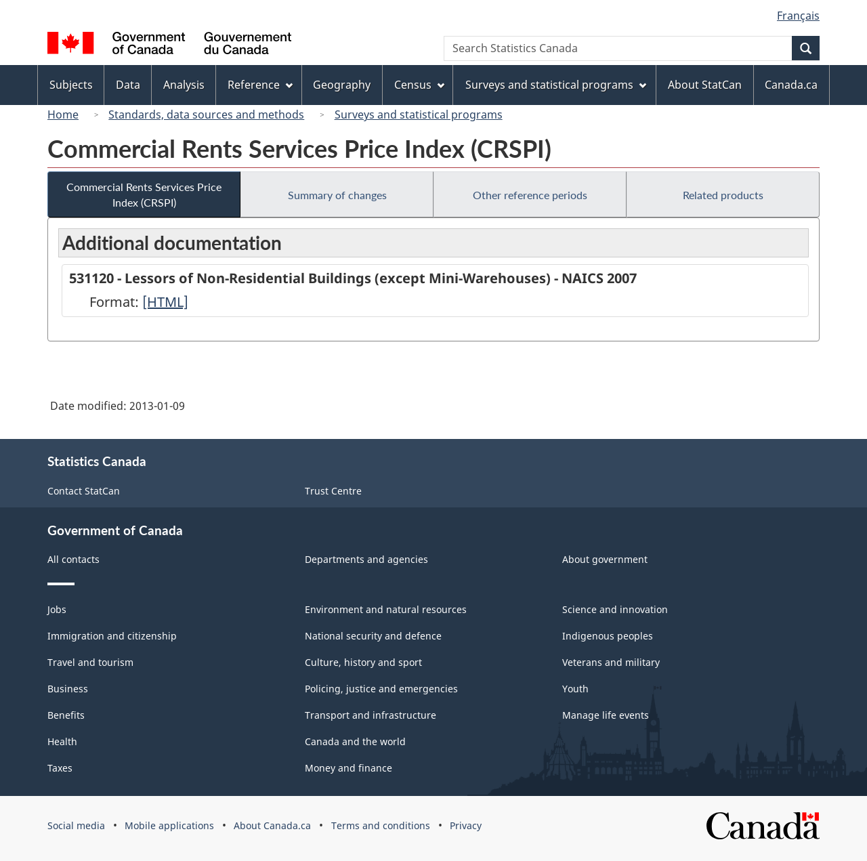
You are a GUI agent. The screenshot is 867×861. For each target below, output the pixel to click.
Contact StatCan (83, 490)
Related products (723, 194)
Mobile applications (169, 825)
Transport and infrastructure (370, 715)
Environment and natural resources (386, 609)
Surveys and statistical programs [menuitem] (555, 84)
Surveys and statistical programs (419, 114)
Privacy (466, 825)
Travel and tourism (90, 662)
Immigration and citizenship (112, 635)
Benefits (66, 715)
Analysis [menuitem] (184, 84)
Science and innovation (615, 609)
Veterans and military (611, 662)
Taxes (59, 767)
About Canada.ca (272, 825)
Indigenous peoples (607, 635)
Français (798, 15)
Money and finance (348, 767)
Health (62, 741)
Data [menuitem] (128, 84)
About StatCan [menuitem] (705, 84)
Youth (575, 688)
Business (67, 688)
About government (605, 559)
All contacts (73, 559)
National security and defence (373, 635)
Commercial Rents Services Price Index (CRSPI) (143, 194)
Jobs (56, 609)
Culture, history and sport (363, 662)
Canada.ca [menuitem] (791, 84)
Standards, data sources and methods (206, 114)
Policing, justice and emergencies (381, 688)
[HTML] (165, 302)
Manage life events (605, 715)
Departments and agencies (366, 559)
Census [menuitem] (419, 84)
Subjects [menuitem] (71, 84)
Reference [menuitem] (260, 84)
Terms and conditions (380, 825)
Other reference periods (530, 194)
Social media (76, 825)
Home (63, 114)
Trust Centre (333, 490)
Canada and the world (355, 741)
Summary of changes (337, 194)
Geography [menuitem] (342, 84)
